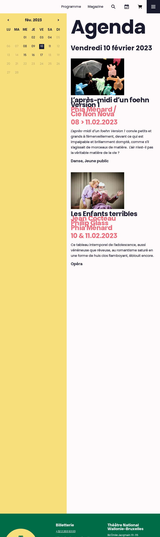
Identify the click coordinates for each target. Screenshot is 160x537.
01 (25, 37)
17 (41, 55)
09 (33, 46)
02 (33, 37)
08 (25, 46)
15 (25, 55)
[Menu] (153, 6)
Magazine (95, 7)
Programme (71, 7)
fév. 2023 (26, 20)
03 (42, 37)
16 (33, 55)
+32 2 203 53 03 (65, 531)
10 (41, 46)
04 (50, 37)
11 (50, 46)
